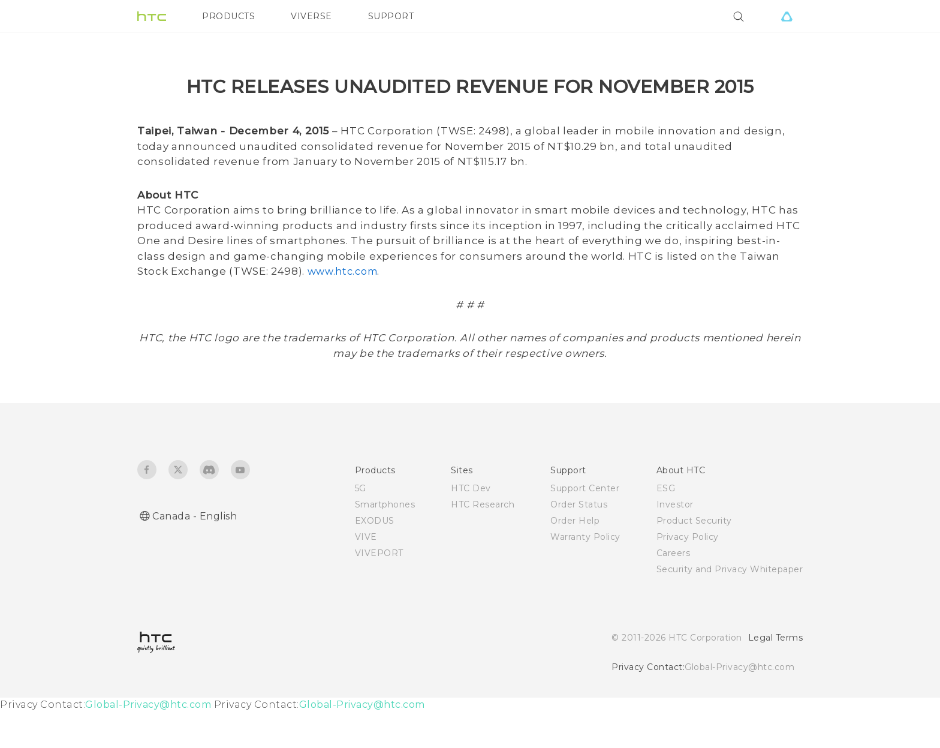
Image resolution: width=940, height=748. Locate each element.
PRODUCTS (228, 16)
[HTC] (151, 16)
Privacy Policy (687, 572)
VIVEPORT (379, 589)
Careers (673, 589)
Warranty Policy (585, 572)
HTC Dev (471, 524)
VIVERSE (311, 16)
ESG (666, 524)
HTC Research (482, 540)
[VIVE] (786, 16)
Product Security (694, 556)
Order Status (578, 540)
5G (360, 524)
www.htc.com (342, 307)
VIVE (366, 572)
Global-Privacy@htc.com (739, 703)
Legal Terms (775, 673)
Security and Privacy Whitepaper (729, 605)
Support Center (584, 524)
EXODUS (374, 556)
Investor (675, 540)
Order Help (574, 556)
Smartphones (385, 540)
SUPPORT (391, 16)
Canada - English (194, 552)
